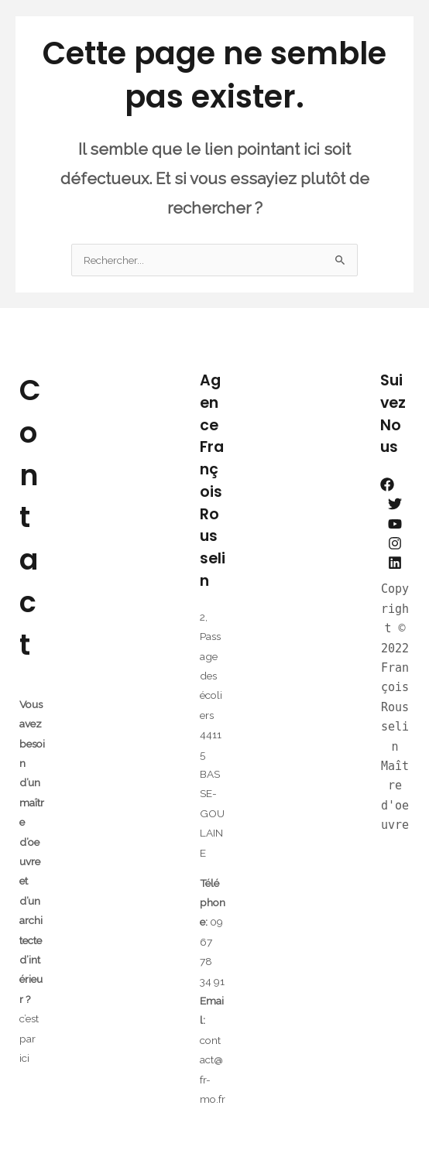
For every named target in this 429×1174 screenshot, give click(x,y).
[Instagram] (395, 543)
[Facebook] (387, 484)
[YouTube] (395, 524)
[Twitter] (395, 504)
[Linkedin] (395, 563)
